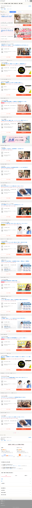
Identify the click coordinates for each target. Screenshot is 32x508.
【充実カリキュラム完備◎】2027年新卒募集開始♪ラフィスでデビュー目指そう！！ (14, 337)
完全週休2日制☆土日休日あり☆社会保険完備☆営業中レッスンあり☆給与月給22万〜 (14, 167)
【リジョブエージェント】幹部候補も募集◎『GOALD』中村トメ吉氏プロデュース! (14, 377)
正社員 (2, 440)
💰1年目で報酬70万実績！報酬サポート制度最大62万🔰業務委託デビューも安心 (13, 101)
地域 (6, 475)
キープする (18, 38)
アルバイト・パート (9, 440)
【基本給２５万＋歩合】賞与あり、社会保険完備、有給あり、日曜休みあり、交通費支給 (15, 261)
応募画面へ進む (27, 38)
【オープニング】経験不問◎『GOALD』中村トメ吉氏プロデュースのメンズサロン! (14, 223)
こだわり (16, 475)
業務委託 (5, 440)
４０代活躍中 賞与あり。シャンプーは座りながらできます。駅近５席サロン (13, 318)
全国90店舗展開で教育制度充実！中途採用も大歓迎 (9, 280)
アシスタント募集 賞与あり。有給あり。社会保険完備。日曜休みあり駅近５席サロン (15, 299)
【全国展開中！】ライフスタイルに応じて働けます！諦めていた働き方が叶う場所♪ (14, 242)
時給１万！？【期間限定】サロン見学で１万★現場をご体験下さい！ (12, 82)
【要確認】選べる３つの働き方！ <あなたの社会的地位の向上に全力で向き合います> (14, 45)
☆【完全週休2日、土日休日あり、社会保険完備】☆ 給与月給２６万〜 (12, 148)
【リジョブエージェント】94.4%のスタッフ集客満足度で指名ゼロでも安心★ (13, 397)
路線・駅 (26, 475)
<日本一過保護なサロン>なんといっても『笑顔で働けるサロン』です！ (12, 204)
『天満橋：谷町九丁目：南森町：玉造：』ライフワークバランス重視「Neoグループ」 (14, 120)
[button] (16, 48)
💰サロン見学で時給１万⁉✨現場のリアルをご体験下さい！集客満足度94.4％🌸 (13, 63)
